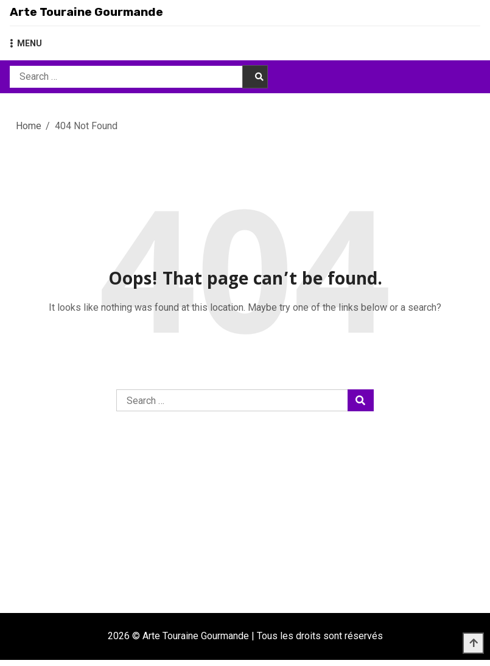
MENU (26, 49)
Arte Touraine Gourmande (121, 15)
